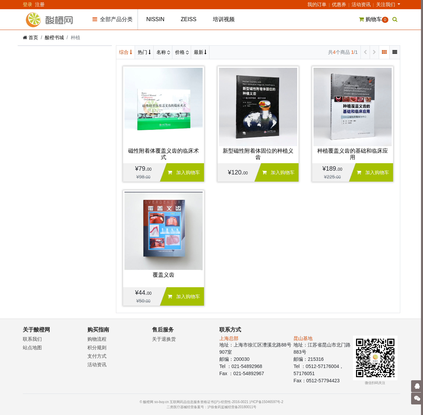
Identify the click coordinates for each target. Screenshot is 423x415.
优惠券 (339, 4)
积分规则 (96, 347)
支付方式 (96, 356)
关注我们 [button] (386, 4)
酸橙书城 (54, 37)
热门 (144, 52)
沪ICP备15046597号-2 (266, 402)
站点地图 (32, 347)
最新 (200, 52)
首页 (33, 37)
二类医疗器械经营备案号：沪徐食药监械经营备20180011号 (212, 407)
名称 (161, 52)
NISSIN (155, 19)
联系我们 (32, 339)
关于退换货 (164, 339)
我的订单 (316, 4)
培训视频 (224, 19)
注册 (40, 4)
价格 (180, 52)
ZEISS (188, 19)
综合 (125, 52)
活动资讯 (361, 4)
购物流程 (96, 339)
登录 (27, 4)
